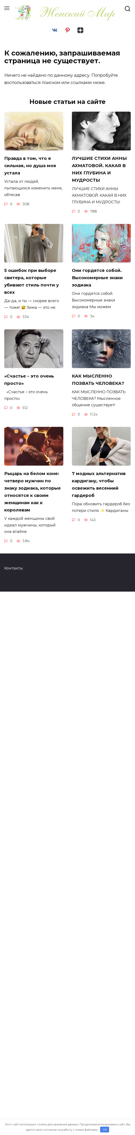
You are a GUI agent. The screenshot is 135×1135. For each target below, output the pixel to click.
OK (104, 1129)
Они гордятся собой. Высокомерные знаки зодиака (97, 278)
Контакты (13, 568)
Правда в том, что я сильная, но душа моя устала (30, 165)
